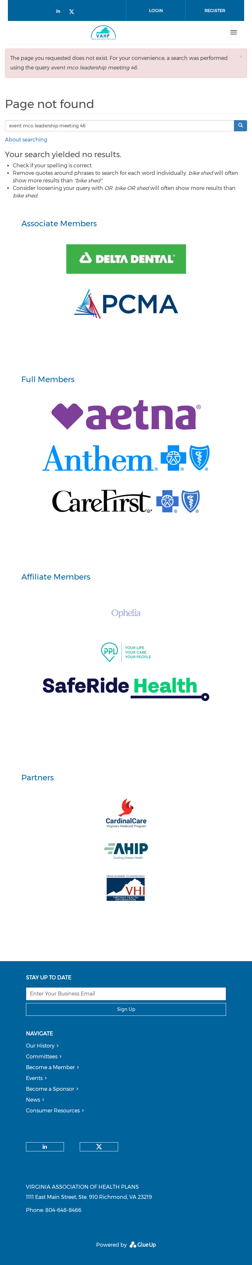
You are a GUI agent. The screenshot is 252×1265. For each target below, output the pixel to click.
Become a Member (50, 1067)
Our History (40, 1046)
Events (34, 1078)
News (33, 1100)
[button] (240, 56)
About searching (26, 140)
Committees (41, 1056)
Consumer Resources (53, 1110)
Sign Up (126, 1009)
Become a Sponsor (50, 1089)
